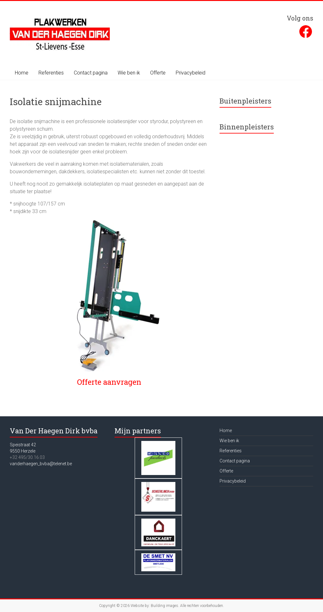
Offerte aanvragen (109, 382)
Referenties (51, 73)
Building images (164, 605)
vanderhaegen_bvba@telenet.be (41, 463)
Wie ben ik (129, 73)
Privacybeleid (190, 73)
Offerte (158, 73)
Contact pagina (91, 73)
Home (21, 73)
